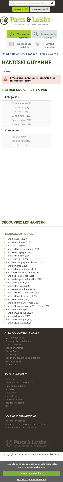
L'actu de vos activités (24, 45)
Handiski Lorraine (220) (17, 285)
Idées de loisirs (12, 395)
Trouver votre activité (48, 35)
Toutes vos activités (23, 35)
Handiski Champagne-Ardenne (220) (24, 262)
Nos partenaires (13, 344)
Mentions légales (14, 361)
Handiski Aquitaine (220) (18, 242)
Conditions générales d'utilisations (22, 357)
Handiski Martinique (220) (19, 319)
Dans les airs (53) (20, 107)
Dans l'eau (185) (20, 111)
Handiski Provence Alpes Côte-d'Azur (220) (27, 306)
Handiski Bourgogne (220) (19, 252)
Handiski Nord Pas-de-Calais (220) (23, 292)
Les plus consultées (21, 140)
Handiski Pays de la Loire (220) (21, 295)
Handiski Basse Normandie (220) (22, 248)
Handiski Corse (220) (16, 265)
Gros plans (10, 392)
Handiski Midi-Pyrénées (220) (20, 289)
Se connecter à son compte (19, 382)
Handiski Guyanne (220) (18, 316)
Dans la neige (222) (21, 120)
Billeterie (9, 406)
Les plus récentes (20, 145)
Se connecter (38, 9)
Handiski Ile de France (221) (20, 275)
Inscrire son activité (15, 420)
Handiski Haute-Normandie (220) (22, 272)
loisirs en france (39, 24)
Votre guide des (19, 24)
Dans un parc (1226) (22, 124)
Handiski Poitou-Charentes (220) (22, 302)
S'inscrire (18, 9)
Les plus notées (20, 136)
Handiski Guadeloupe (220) (19, 312)
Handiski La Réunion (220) (19, 322)
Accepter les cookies (31, 473)
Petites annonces (14, 399)
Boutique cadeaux (14, 402)
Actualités (10, 389)
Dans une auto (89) (21, 103)
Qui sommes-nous (14, 337)
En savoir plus (12, 354)
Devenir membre (50, 45)
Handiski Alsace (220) (16, 238)
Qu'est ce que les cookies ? (31, 479)
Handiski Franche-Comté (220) (21, 269)
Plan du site (11, 364)
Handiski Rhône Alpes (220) (19, 309)
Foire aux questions (15, 385)
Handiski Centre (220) (17, 258)
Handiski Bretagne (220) (18, 255)
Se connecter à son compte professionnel (26, 424)
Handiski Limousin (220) (18, 282)
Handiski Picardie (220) (17, 299)
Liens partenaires (14, 347)
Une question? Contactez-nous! (21, 427)
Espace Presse (12, 351)
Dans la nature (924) (22, 115)
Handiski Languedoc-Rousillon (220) (24, 279)
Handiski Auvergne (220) (18, 245)
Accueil (5, 53)
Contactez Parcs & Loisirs (18, 341)
